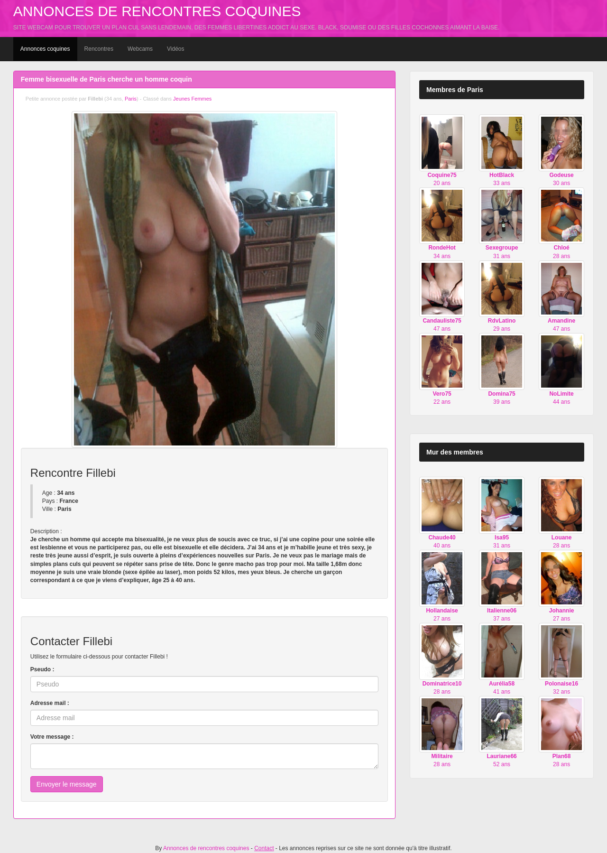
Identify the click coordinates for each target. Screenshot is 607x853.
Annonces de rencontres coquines (157, 11)
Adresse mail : (49, 703)
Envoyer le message (67, 784)
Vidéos (175, 49)
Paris (131, 99)
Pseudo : (42, 669)
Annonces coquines (45, 49)
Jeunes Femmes (192, 99)
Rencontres (98, 49)
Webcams (140, 49)
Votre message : (52, 736)
